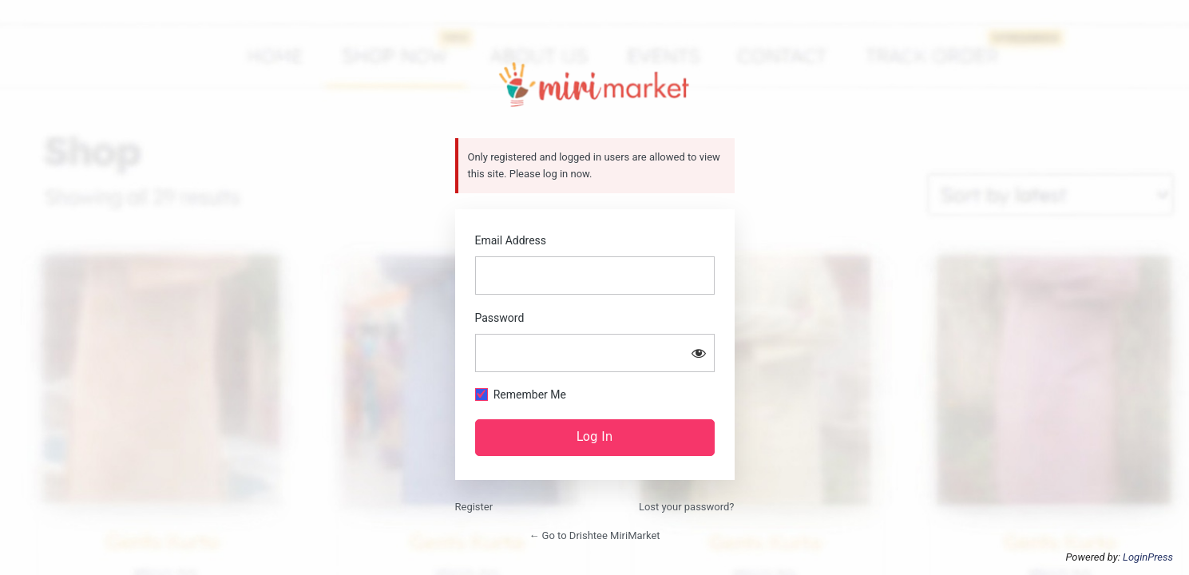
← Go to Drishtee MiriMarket (594, 535)
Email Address (511, 240)
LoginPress (1148, 557)
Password (500, 317)
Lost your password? (687, 507)
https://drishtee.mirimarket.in (594, 85)
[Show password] (699, 353)
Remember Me (529, 394)
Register (474, 507)
